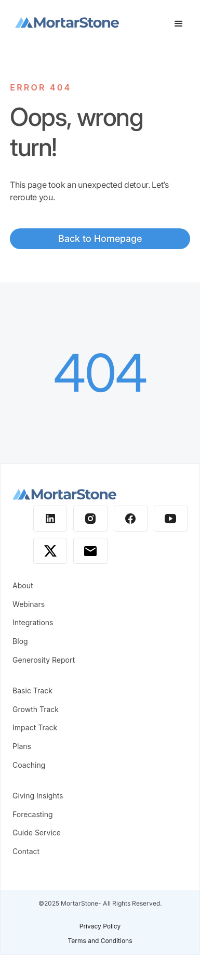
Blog (20, 641)
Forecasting (32, 814)
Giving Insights (37, 795)
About (22, 585)
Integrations (32, 622)
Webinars (28, 604)
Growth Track (35, 709)
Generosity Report (43, 659)
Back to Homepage (100, 238)
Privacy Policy (100, 926)
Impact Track (34, 727)
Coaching (28, 764)
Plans (21, 746)
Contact (25, 851)
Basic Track (32, 690)
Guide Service (36, 832)
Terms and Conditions (100, 941)
